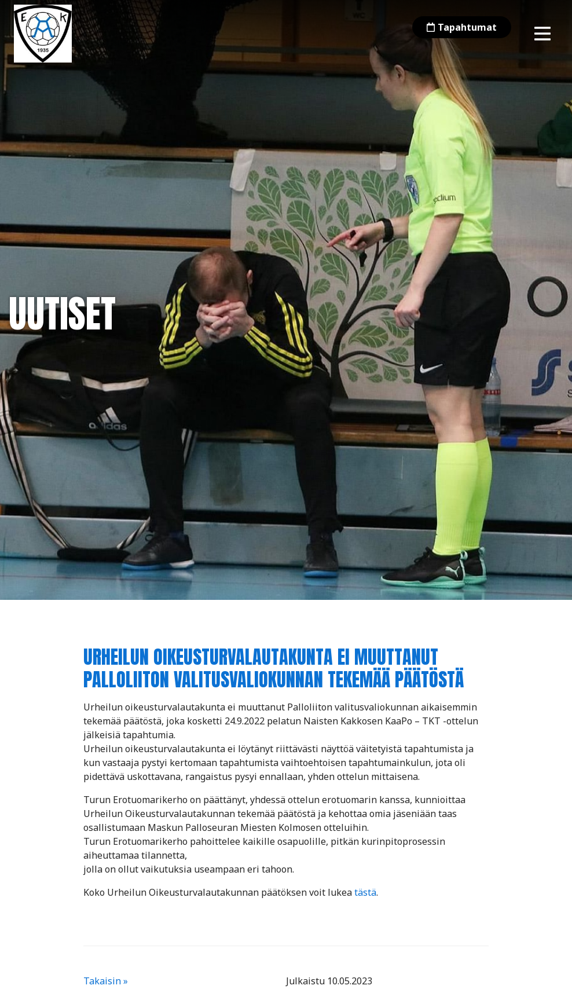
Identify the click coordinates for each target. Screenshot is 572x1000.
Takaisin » (105, 981)
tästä (365, 892)
